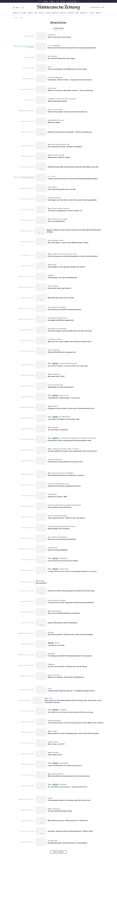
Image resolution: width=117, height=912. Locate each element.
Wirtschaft (54, 13)
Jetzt (57, 1)
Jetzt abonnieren (95, 7)
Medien (98, 13)
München (83, 13)
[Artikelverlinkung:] (53, 36)
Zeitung (46, 1)
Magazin (52, 1)
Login (102, 7)
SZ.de (40, 1)
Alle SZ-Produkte (73, 1)
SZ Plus (23, 13)
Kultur (92, 13)
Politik (48, 13)
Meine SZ (16, 13)
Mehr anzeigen (58, 852)
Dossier (63, 1)
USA (35, 13)
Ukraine (41, 13)
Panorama (70, 13)
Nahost (30, 13)
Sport (77, 13)
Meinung (62, 13)
